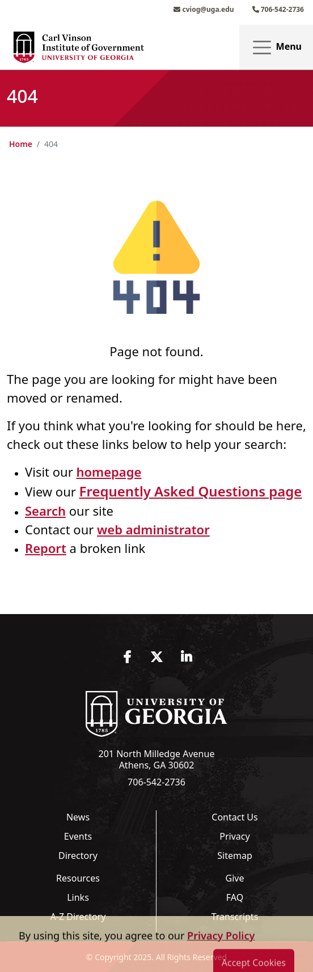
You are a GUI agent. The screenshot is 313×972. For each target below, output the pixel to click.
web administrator (153, 529)
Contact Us (234, 817)
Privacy (234, 836)
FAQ (234, 897)
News (78, 817)
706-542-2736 (278, 9)
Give (235, 878)
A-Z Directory (78, 916)
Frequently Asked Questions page (190, 491)
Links (78, 897)
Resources (78, 878)
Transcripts (235, 916)
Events (78, 836)
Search (45, 510)
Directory (78, 855)
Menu (276, 47)
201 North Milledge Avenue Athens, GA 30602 (157, 759)
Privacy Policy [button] (221, 963)
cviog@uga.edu (204, 9)
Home (20, 144)
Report (45, 547)
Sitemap (234, 855)
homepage (108, 471)
